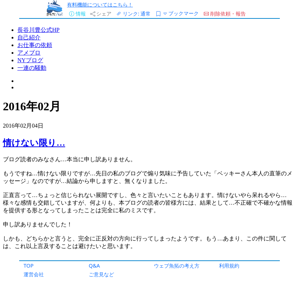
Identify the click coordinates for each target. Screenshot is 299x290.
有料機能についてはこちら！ (100, 4)
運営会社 (34, 274)
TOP (29, 265)
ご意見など (101, 274)
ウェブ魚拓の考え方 (176, 265)
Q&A (94, 265)
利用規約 (229, 265)
